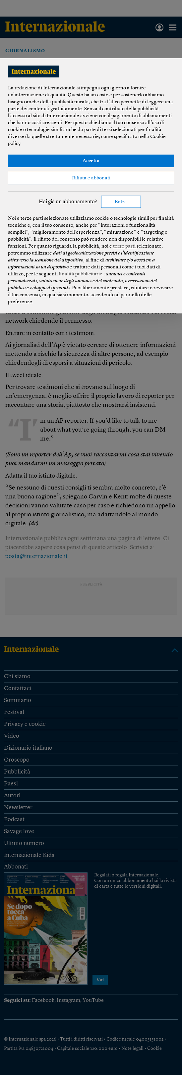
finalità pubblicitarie (81, 274)
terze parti (125, 246)
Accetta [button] (91, 161)
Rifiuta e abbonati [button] (91, 178)
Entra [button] (121, 202)
